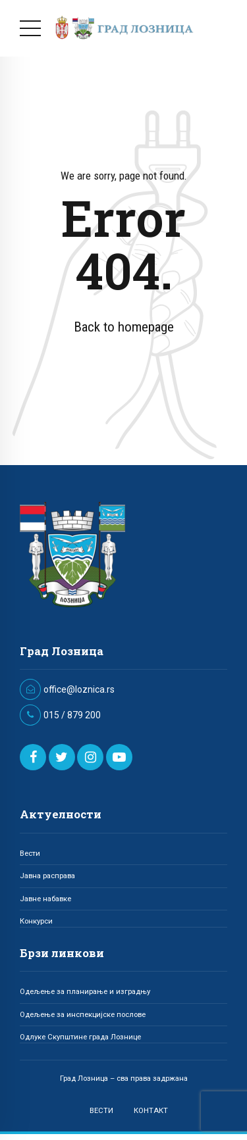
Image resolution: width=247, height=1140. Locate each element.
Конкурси (36, 921)
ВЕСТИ (101, 1110)
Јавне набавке (45, 898)
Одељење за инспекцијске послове (83, 1014)
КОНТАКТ (151, 1110)
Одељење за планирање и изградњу (85, 991)
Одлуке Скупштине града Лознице (80, 1036)
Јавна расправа (47, 875)
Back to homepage (124, 327)
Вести (30, 853)
